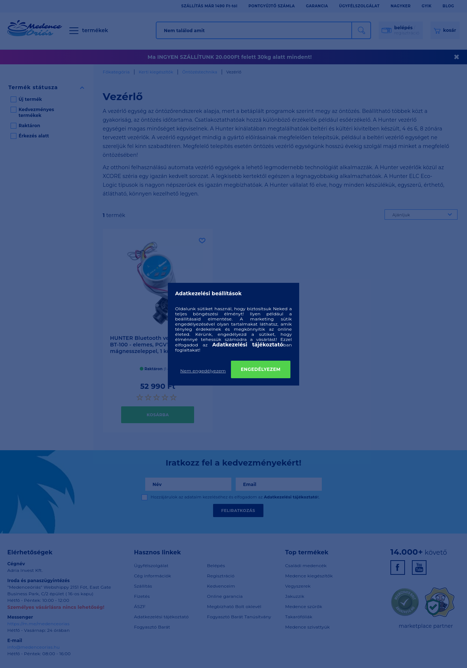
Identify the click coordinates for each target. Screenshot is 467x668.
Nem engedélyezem (203, 370)
